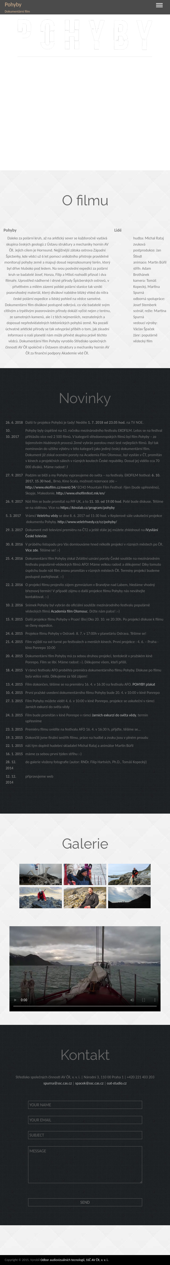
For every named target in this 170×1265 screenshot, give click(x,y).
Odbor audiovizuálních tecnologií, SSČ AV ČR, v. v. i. (74, 1260)
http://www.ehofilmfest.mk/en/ (80, 493)
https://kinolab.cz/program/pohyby (87, 507)
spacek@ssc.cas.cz (89, 1083)
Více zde (31, 550)
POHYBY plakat (143, 684)
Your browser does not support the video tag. (85, 968)
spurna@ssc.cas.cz (57, 1083)
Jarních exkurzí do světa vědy (114, 715)
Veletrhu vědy (47, 515)
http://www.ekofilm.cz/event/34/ (51, 487)
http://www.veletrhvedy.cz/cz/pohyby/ (87, 522)
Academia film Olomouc (69, 611)
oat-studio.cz (117, 1083)
